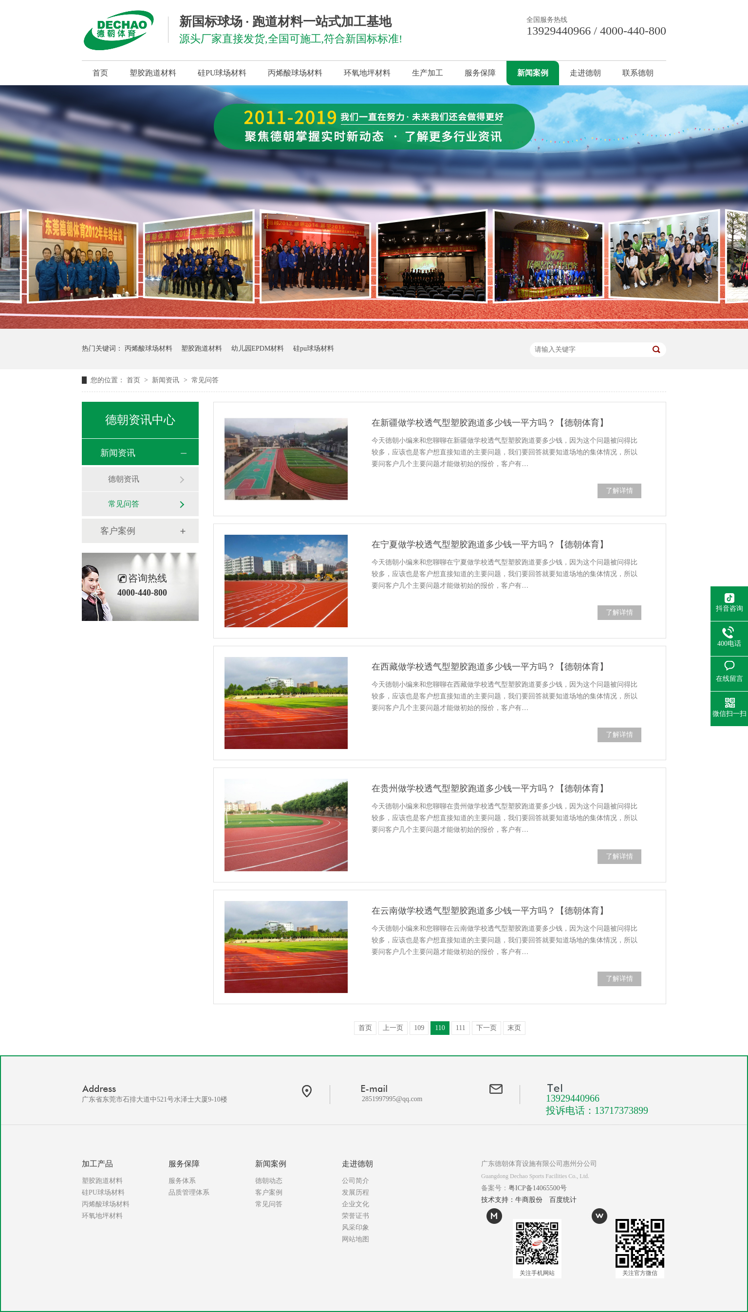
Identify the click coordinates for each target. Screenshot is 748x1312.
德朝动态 (268, 1180)
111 (461, 1027)
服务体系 (182, 1180)
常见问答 (205, 380)
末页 (514, 1027)
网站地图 (355, 1239)
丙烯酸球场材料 (295, 73)
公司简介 (355, 1180)
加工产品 (97, 1164)
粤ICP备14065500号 (537, 1188)
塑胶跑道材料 (153, 73)
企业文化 (355, 1204)
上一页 (393, 1027)
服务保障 (480, 73)
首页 (100, 73)
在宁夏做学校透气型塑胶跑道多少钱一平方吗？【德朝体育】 (490, 544)
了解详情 (619, 490)
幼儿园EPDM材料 (257, 348)
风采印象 (355, 1227)
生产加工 (427, 73)
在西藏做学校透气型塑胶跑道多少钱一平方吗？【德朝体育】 (490, 667)
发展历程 (355, 1192)
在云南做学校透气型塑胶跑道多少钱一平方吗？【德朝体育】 (490, 911)
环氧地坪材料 (367, 73)
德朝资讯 (123, 479)
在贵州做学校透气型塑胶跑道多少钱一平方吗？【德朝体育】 (490, 788)
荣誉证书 (355, 1215)
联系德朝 (638, 73)
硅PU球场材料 (222, 73)
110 (440, 1027)
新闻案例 (532, 73)
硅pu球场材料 (313, 348)
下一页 (486, 1027)
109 (419, 1027)
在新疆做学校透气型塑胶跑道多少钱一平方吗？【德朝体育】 (490, 423)
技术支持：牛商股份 (511, 1199)
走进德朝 (585, 73)
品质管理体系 (188, 1192)
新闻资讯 (166, 380)
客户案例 (117, 531)
